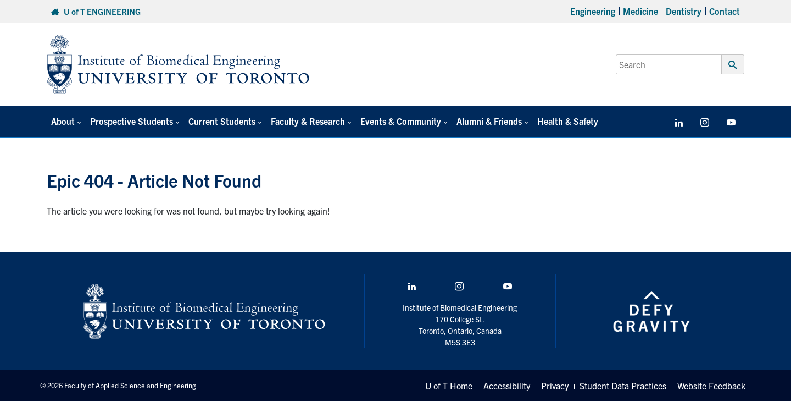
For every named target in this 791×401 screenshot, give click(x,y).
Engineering (592, 11)
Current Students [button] (221, 121)
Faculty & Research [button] (308, 121)
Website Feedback (711, 385)
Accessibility (506, 385)
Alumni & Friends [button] (489, 121)
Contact (724, 11)
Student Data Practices (623, 385)
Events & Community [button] (400, 121)
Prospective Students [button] (131, 121)
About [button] (63, 121)
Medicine (640, 11)
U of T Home (448, 385)
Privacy (555, 385)
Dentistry (683, 11)
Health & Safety (567, 121)
